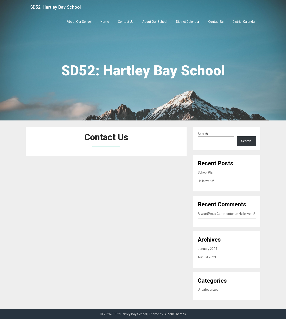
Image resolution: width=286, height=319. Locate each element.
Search (203, 134)
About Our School (79, 21)
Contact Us (125, 21)
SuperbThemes (175, 314)
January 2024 (207, 249)
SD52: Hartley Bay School (55, 7)
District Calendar (187, 21)
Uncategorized (208, 289)
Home (105, 21)
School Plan (206, 172)
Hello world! (206, 181)
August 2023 (207, 257)
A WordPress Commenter (216, 213)
